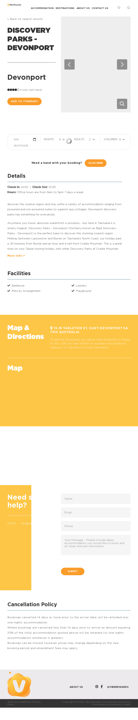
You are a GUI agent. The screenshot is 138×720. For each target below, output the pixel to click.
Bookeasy (124, 702)
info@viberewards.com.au (38, 523)
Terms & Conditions (18, 702)
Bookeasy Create (120, 704)
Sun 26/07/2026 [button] (21, 140)
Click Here (95, 163)
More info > (16, 255)
